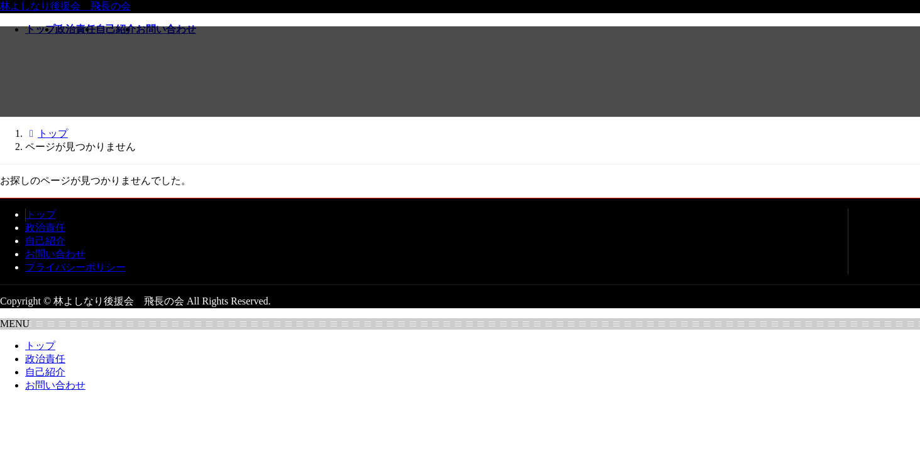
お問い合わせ (55, 254)
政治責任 (45, 227)
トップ (41, 214)
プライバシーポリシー (75, 267)
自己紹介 (45, 240)
